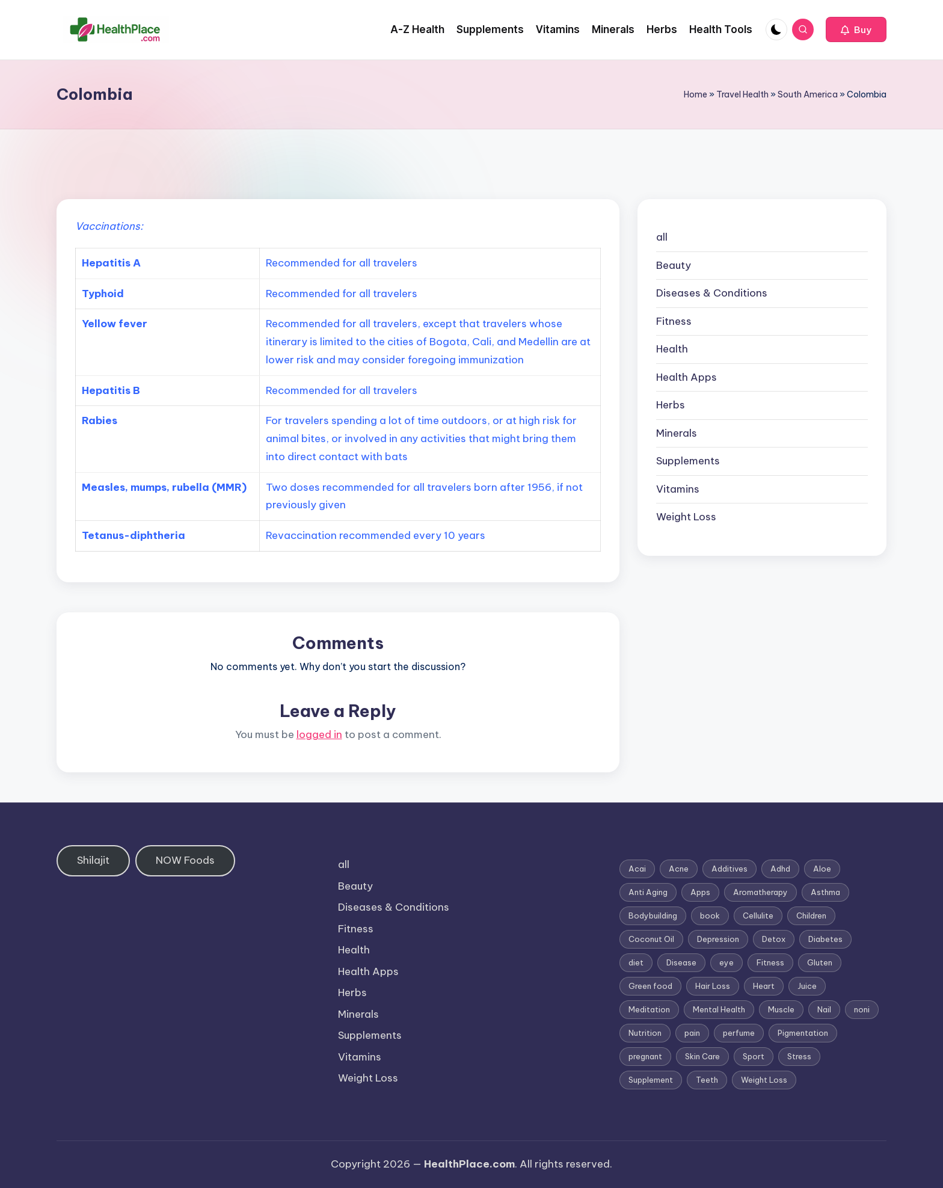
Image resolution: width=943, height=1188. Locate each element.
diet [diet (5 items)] (636, 962)
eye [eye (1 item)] (726, 962)
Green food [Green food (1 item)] (650, 986)
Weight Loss (686, 516)
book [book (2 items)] (710, 915)
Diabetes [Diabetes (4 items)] (825, 939)
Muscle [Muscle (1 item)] (781, 1009)
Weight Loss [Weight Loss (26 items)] (764, 1080)
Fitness (674, 321)
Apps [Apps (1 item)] (700, 892)
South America (808, 94)
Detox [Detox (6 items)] (773, 939)
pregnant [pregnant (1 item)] (645, 1056)
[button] (856, 29)
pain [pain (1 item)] (692, 1033)
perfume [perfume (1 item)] (739, 1033)
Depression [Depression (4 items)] (718, 939)
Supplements (688, 460)
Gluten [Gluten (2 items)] (819, 962)
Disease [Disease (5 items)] (681, 962)
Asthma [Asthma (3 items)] (825, 892)
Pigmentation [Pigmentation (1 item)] (803, 1033)
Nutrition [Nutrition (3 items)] (645, 1033)
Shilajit (93, 860)
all (662, 237)
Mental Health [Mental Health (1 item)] (719, 1009)
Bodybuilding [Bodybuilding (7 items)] (652, 915)
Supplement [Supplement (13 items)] (650, 1080)
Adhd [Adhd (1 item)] (780, 868)
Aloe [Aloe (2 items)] (822, 868)
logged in (319, 734)
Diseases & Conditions (711, 293)
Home (695, 94)
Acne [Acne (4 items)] (679, 868)
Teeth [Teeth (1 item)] (707, 1080)
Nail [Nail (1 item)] (824, 1009)
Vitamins (677, 489)
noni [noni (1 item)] (862, 1009)
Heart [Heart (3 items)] (764, 986)
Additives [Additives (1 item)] (729, 868)
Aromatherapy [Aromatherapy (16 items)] (760, 892)
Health (672, 348)
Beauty (673, 265)
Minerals (676, 433)
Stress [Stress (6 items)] (799, 1056)
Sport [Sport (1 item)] (753, 1056)
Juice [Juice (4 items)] (807, 986)
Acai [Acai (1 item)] (637, 868)
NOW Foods (185, 860)
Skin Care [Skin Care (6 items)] (702, 1056)
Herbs (670, 404)
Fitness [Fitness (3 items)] (770, 962)
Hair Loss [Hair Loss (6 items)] (712, 986)
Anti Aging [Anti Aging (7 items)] (648, 892)
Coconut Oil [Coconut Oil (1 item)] (651, 939)
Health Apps (686, 377)
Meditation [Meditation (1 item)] (649, 1009)
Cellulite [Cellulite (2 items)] (758, 915)
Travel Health (742, 94)
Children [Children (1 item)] (811, 915)
